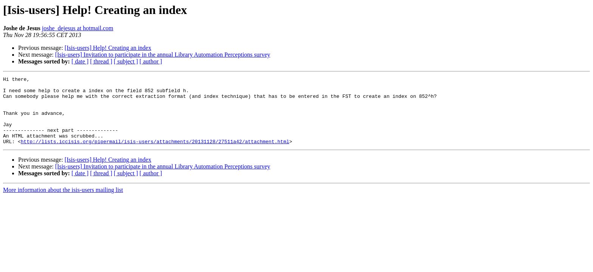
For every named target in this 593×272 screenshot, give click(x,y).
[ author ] (151, 61)
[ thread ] (101, 61)
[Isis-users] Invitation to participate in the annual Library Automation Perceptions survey (162, 54)
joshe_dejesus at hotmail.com (77, 28)
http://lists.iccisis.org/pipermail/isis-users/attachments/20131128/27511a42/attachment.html (155, 154)
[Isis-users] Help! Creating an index (108, 48)
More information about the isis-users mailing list (63, 203)
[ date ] (79, 61)
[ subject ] (126, 61)
